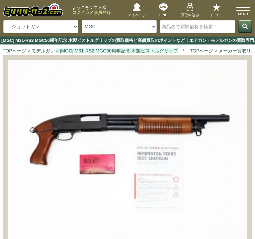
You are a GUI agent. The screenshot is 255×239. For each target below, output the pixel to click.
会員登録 (102, 12)
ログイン (80, 12)
